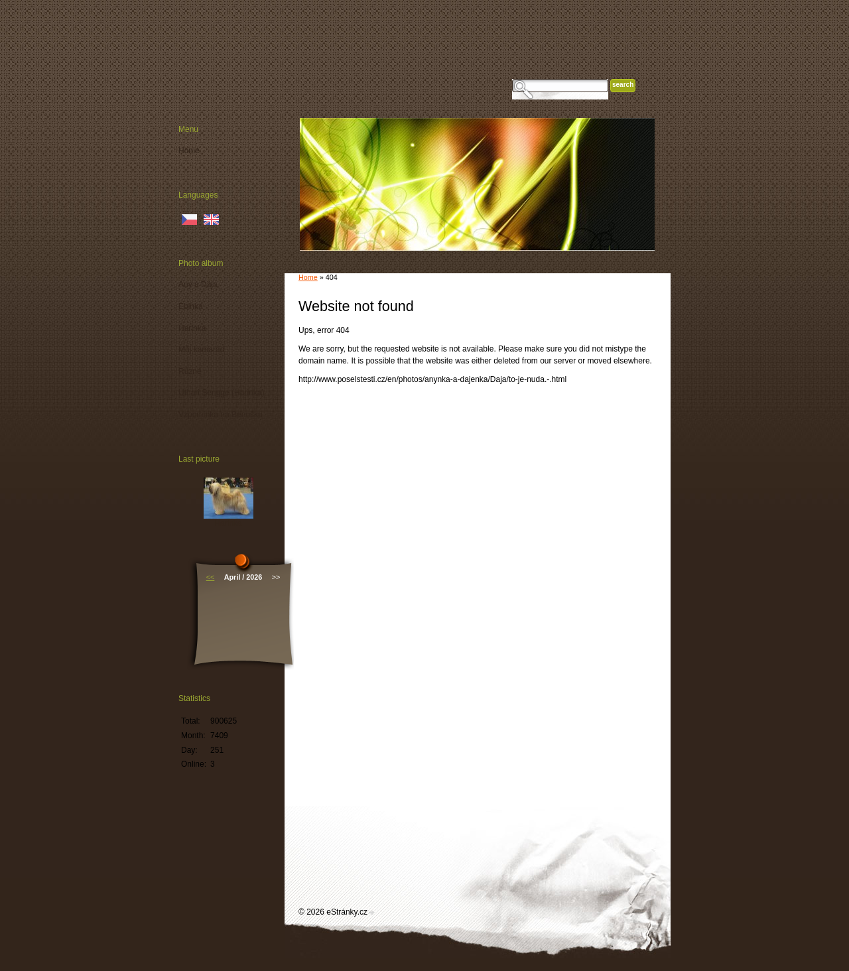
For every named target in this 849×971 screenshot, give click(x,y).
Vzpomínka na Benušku (220, 414)
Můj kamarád (201, 349)
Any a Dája (198, 284)
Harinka (192, 328)
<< (210, 577)
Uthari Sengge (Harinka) (221, 392)
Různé (190, 371)
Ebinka (190, 306)
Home (308, 277)
